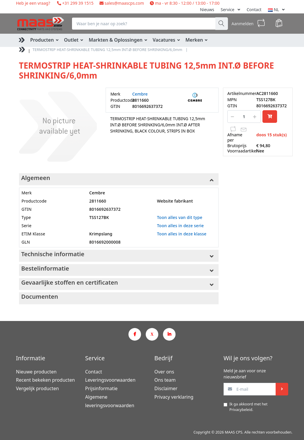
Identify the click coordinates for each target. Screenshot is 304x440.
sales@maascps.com (124, 3)
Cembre (140, 94)
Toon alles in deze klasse (181, 234)
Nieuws (207, 9)
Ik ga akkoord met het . (248, 407)
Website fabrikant (175, 201)
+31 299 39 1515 (77, 3)
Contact (254, 9)
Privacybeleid (240, 409)
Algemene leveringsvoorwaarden (109, 401)
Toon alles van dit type (179, 217)
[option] (58, 127)
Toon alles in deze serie (180, 225)
